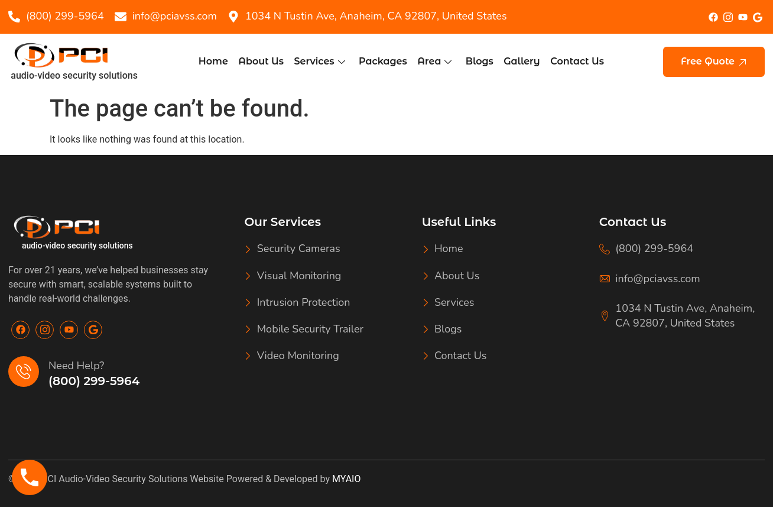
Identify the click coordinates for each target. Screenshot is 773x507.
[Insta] (727, 16)
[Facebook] (713, 16)
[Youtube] (69, 330)
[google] (757, 16)
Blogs (478, 61)
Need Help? (76, 366)
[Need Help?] (23, 371)
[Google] (93, 330)
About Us (263, 61)
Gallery (520, 61)
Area (434, 61)
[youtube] (742, 17)
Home (216, 61)
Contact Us (574, 61)
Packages (383, 61)
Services (320, 61)
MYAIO (346, 479)
